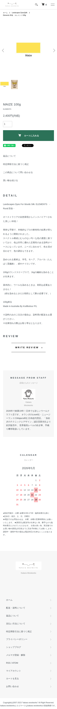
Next (53, 50)
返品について (9, 156)
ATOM (15, 663)
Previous (3, 50)
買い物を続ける (10, 180)
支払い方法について (15, 623)
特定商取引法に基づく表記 (16, 164)
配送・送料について (15, 608)
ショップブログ (13, 647)
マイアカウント (13, 671)
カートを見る (12, 678)
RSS (8, 663)
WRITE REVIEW (27, 347)
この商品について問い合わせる (18, 172)
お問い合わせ (12, 686)
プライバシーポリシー (16, 639)
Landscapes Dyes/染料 (19, 13)
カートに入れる (28, 135)
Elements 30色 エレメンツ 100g (14, 15)
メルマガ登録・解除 (15, 655)
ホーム (5, 13)
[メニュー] (52, 4)
